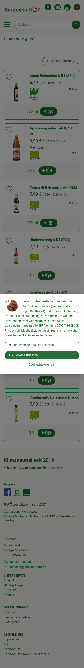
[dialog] (42, 334)
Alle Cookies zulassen (23, 355)
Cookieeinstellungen (42, 364)
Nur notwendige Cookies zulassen (31, 345)
